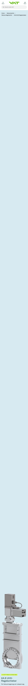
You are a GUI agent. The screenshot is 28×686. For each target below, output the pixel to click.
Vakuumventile (10, 13)
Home (3, 13)
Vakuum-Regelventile (7, 15)
